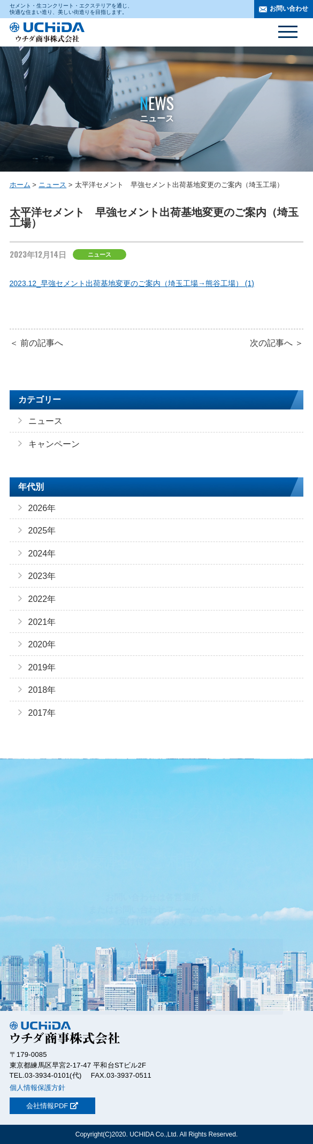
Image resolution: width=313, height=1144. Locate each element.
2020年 (42, 644)
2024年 (42, 553)
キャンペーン (54, 444)
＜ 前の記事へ (36, 343)
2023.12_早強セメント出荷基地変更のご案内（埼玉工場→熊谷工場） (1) (132, 283)
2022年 (42, 599)
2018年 (42, 689)
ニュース (52, 185)
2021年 (42, 622)
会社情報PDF (52, 1106)
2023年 (42, 576)
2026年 (42, 508)
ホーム (20, 185)
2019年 (42, 667)
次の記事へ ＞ (276, 343)
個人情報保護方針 (37, 1088)
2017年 (42, 712)
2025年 (42, 530)
